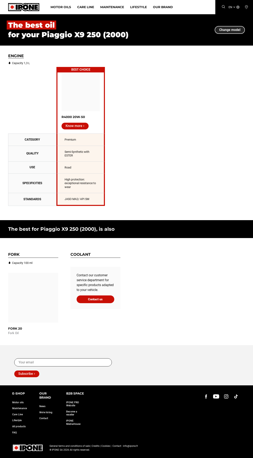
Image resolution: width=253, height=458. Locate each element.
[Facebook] (206, 396)
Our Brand (163, 7)
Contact (43, 418)
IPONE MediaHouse (73, 422)
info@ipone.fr (130, 446)
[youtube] (216, 396)
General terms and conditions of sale (70, 446)
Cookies (105, 446)
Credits (95, 446)
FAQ (14, 432)
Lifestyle (138, 7)
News (42, 406)
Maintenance (112, 7)
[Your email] (63, 362)
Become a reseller (71, 413)
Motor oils (18, 402)
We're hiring (45, 412)
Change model (229, 30)
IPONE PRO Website (72, 404)
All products (19, 426)
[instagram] (226, 396)
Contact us (95, 299)
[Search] (223, 7)
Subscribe (25, 374)
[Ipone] (23, 7)
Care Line (85, 7)
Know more (74, 126)
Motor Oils (61, 7)
